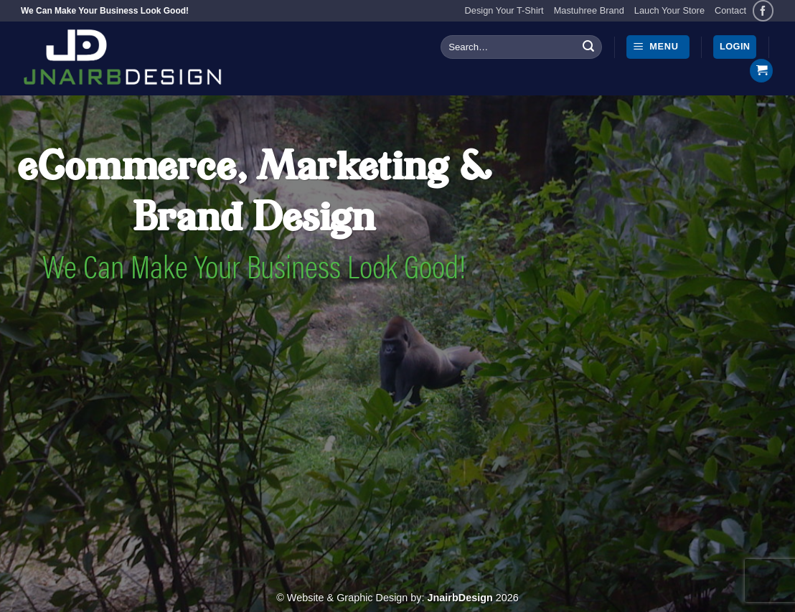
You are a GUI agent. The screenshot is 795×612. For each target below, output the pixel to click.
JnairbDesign (460, 597)
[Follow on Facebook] (763, 10)
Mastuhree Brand (589, 10)
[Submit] (588, 47)
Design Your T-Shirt (504, 10)
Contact (730, 10)
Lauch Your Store (669, 10)
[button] (658, 47)
